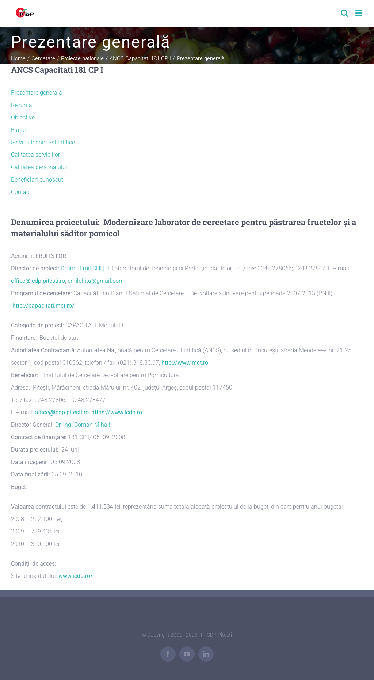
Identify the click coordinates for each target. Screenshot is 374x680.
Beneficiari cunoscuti (38, 179)
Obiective (23, 117)
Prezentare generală (36, 92)
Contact (21, 192)
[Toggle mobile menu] (359, 13)
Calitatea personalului (39, 167)
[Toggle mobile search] (344, 13)
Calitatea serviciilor (35, 154)
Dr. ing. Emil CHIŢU (85, 268)
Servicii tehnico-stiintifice (43, 142)
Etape (18, 129)
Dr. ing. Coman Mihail (82, 424)
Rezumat (22, 105)
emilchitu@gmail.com (96, 280)
